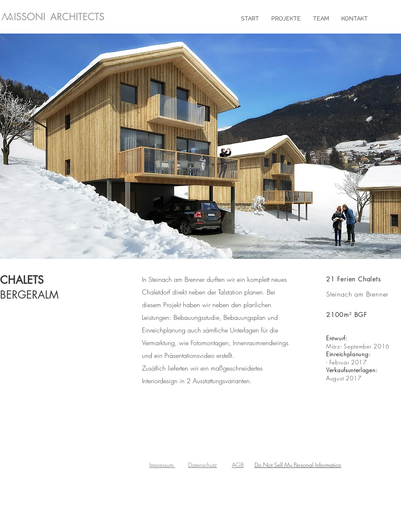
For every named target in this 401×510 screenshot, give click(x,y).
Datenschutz (202, 465)
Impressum (162, 465)
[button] (200, 146)
